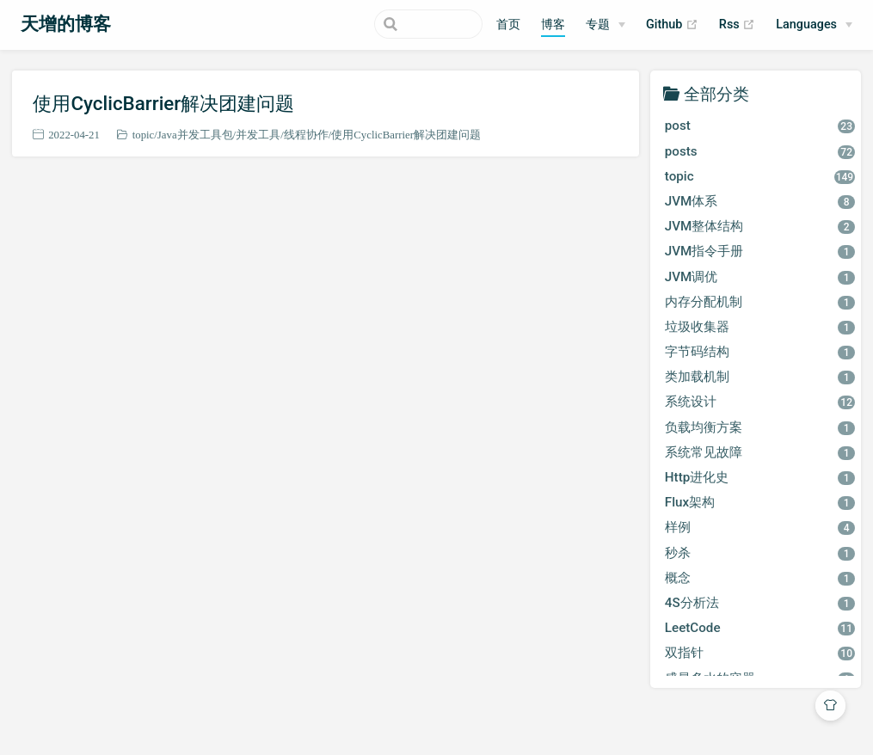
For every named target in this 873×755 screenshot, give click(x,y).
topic (143, 134)
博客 (553, 24)
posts (760, 151)
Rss (737, 24)
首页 (508, 24)
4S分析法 (760, 603)
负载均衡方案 (760, 427)
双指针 (760, 652)
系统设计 (760, 401)
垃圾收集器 (760, 327)
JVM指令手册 (760, 251)
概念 (760, 578)
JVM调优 (760, 277)
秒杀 (760, 553)
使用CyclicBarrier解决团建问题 (163, 103)
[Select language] (814, 24)
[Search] (396, 24)
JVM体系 (760, 201)
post (760, 125)
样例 (760, 527)
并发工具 (258, 134)
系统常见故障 (760, 452)
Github (672, 24)
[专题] (605, 24)
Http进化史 (760, 477)
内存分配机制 (760, 302)
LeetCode (760, 627)
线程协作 (306, 134)
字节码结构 (760, 351)
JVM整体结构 (760, 226)
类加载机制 (760, 376)
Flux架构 (760, 502)
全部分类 (716, 93)
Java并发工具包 (195, 134)
